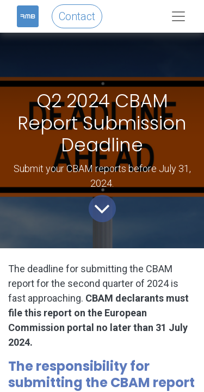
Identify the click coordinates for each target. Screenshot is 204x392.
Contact (77, 16)
